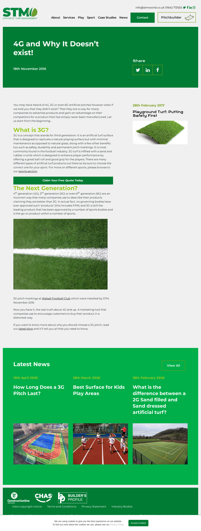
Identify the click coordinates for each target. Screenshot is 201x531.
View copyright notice (27, 506)
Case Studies (107, 17)
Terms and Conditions (61, 506)
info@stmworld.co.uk (150, 7)
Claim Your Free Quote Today (63, 180)
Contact (142, 17)
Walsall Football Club (56, 298)
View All (173, 365)
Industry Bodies (121, 506)
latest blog (26, 328)
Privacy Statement (94, 506)
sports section (28, 171)
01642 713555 (173, 7)
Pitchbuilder (171, 17)
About (55, 17)
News (123, 17)
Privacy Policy (117, 524)
